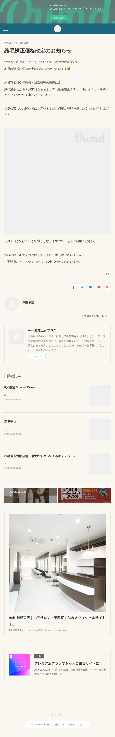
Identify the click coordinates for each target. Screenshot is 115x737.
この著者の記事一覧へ (96, 315)
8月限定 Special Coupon (21, 387)
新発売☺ (10, 422)
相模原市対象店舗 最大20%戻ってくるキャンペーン (40, 456)
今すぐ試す (58, 18)
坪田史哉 (28, 302)
